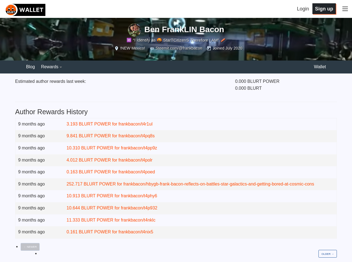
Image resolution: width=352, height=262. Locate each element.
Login (303, 9)
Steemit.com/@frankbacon (179, 48)
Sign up (324, 9)
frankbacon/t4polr (136, 160)
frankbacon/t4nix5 (136, 232)
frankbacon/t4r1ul (136, 124)
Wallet (320, 66)
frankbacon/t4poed (137, 172)
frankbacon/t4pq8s (137, 135)
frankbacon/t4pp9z (139, 148)
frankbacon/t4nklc (138, 220)
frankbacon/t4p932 (139, 208)
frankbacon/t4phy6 (139, 195)
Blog (30, 66)
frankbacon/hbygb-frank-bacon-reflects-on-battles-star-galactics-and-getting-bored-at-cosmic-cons (218, 184)
